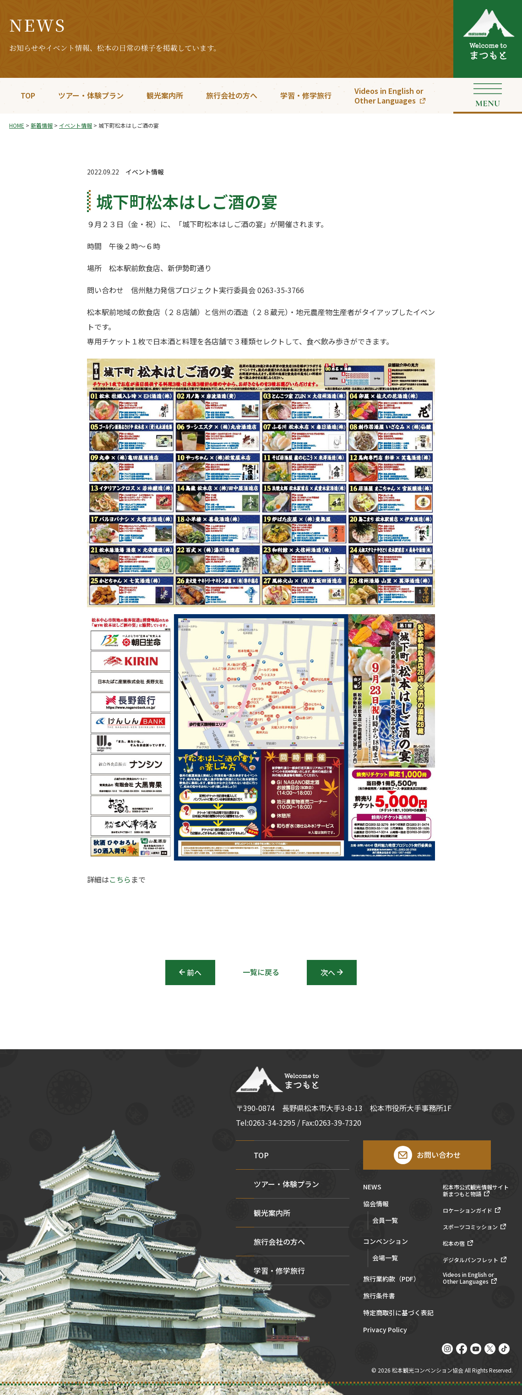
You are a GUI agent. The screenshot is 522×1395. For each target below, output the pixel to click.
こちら (120, 880)
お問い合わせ (439, 1154)
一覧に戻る (261, 971)
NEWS (372, 1187)
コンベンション (385, 1242)
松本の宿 (454, 1243)
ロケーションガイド (467, 1210)
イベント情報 (144, 172)
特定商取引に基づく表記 (398, 1313)
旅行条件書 (379, 1296)
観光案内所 (165, 95)
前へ (194, 972)
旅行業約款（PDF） (391, 1279)
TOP (28, 95)
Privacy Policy (385, 1330)
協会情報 (376, 1204)
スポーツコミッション (470, 1227)
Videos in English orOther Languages (388, 95)
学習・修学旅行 (306, 95)
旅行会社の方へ (231, 95)
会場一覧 (385, 1257)
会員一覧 (385, 1220)
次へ (328, 972)
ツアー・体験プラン (91, 95)
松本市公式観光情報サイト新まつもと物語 (476, 1190)
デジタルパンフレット (470, 1260)
